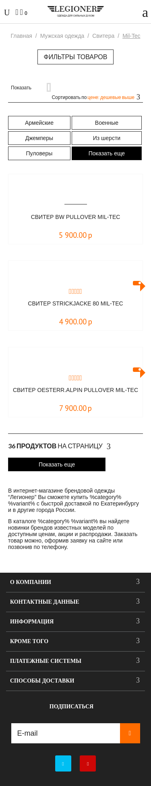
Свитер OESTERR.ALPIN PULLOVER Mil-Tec (75, 390)
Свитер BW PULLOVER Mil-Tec (75, 217)
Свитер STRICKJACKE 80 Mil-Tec (75, 303)
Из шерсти (106, 138)
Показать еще (107, 153)
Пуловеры (39, 153)
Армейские (39, 123)
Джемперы (39, 138)
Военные (106, 123)
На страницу (59, 446)
